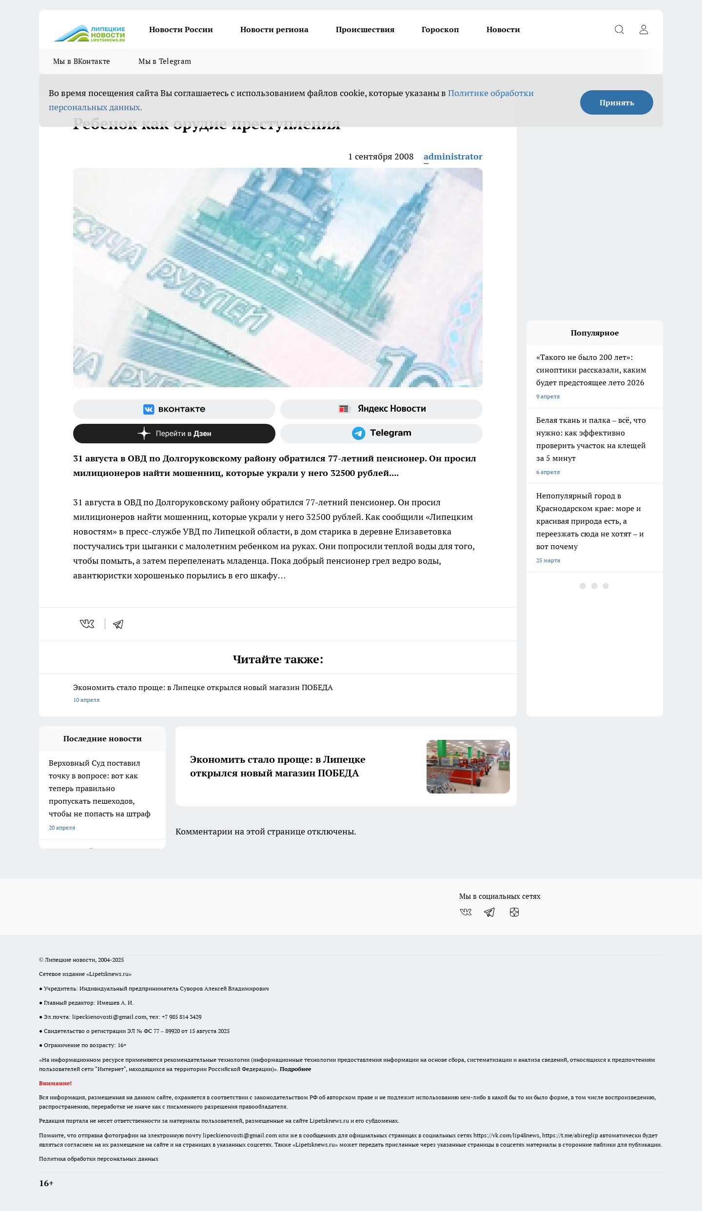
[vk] (88, 624)
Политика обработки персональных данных (98, 1158)
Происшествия (365, 29)
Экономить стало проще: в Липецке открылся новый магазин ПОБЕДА (278, 694)
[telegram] (121, 624)
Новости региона (274, 29)
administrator (453, 156)
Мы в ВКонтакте (81, 61)
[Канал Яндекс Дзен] (174, 433)
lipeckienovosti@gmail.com (109, 1016)
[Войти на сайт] (643, 29)
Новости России (181, 29)
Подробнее (295, 1068)
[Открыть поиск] (619, 29)
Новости (503, 29)
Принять (617, 102)
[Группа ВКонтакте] (174, 409)
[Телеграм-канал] (381, 433)
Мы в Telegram (164, 61)
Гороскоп (440, 29)
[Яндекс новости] (381, 409)
